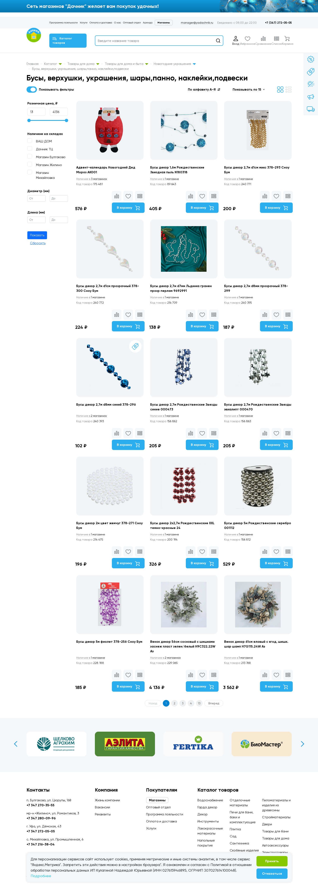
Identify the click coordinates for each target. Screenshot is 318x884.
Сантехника (239, 843)
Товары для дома (83, 64)
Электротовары (275, 852)
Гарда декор (207, 807)
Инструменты (208, 821)
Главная (33, 64)
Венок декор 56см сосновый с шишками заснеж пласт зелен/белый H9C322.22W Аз (184, 654)
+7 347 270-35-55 (40, 805)
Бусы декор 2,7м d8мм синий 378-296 (106, 408)
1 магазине (166, 179)
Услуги (83, 22)
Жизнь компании (107, 800)
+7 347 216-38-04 (41, 844)
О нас (117, 22)
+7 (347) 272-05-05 (278, 22)
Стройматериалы (276, 817)
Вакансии (102, 807)
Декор (202, 814)
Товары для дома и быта (126, 64)
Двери (267, 824)
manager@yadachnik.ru (197, 22)
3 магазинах (92, 179)
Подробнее (41, 876)
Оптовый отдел (132, 22)
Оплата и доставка (100, 22)
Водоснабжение (210, 800)
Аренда (147, 22)
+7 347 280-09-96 (41, 818)
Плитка (235, 829)
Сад (233, 836)
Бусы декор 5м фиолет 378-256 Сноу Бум (109, 649)
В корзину (127, 208)
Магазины (163, 22)
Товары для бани (275, 831)
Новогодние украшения (175, 64)
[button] (204, 89)
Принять (272, 861)
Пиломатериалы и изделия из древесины (276, 805)
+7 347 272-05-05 (41, 831)
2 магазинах (92, 420)
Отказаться (272, 874)
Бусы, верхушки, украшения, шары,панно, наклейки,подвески (80, 69)
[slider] (29, 120)
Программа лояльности (63, 22)
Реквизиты (103, 814)
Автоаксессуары (275, 845)
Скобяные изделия (244, 850)
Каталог (53, 64)
